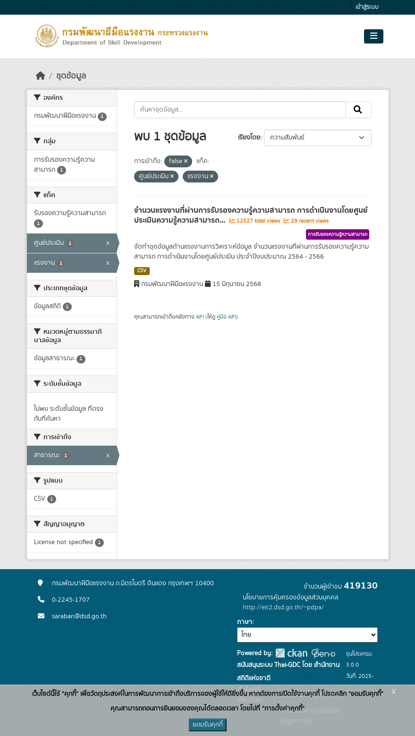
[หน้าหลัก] (40, 76)
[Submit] (359, 109)
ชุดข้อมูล (71, 76)
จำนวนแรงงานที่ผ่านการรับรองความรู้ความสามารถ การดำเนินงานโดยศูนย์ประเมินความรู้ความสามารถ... (251, 215)
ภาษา (244, 622)
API (200, 316)
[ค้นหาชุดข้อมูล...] (240, 109)
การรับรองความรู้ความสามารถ (337, 234)
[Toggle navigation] (373, 36)
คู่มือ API (226, 316)
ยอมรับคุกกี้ (208, 724)
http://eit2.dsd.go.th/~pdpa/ (283, 607)
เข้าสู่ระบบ (367, 7)
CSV (141, 271)
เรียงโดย (249, 137)
